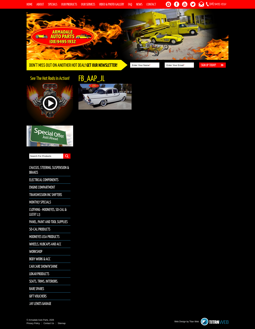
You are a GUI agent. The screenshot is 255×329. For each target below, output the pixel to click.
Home (29, 4)
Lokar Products (39, 273)
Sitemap (62, 323)
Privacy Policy (33, 323)
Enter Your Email (175, 65)
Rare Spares (36, 288)
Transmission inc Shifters (45, 194)
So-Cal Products (39, 229)
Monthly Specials (40, 202)
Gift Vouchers (38, 296)
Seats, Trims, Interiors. (43, 281)
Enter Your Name (141, 65)
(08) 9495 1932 (217, 4)
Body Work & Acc (39, 259)
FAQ (130, 4)
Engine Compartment (42, 187)
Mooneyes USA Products (44, 236)
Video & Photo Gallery (111, 4)
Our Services (88, 4)
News (139, 4)
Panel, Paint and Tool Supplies (48, 221)
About (40, 4)
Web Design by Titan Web (186, 321)
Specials (52, 4)
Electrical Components (43, 179)
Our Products (69, 4)
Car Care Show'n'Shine (43, 266)
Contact (151, 4)
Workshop (35, 251)
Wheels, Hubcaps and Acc (45, 244)
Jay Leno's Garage (40, 303)
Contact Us (49, 323)
